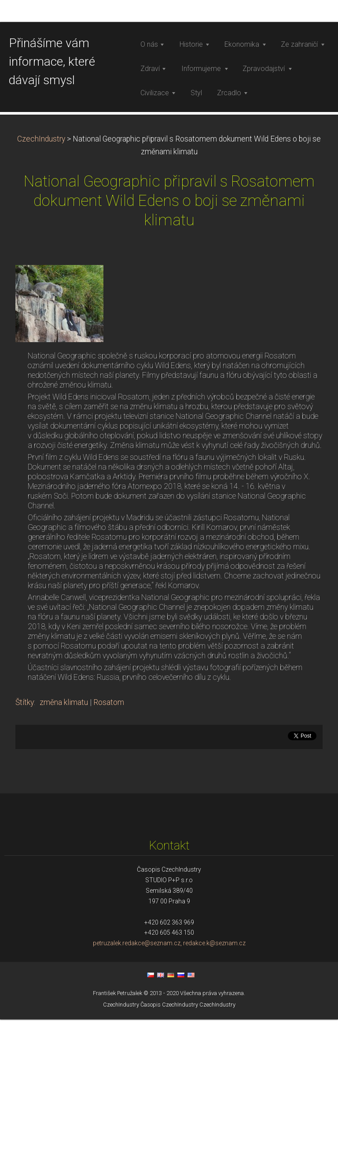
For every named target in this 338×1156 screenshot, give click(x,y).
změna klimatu (64, 838)
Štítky (24, 838)
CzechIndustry (41, 275)
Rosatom (108, 838)
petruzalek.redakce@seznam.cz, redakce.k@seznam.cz (169, 1079)
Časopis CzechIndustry (169, 1140)
